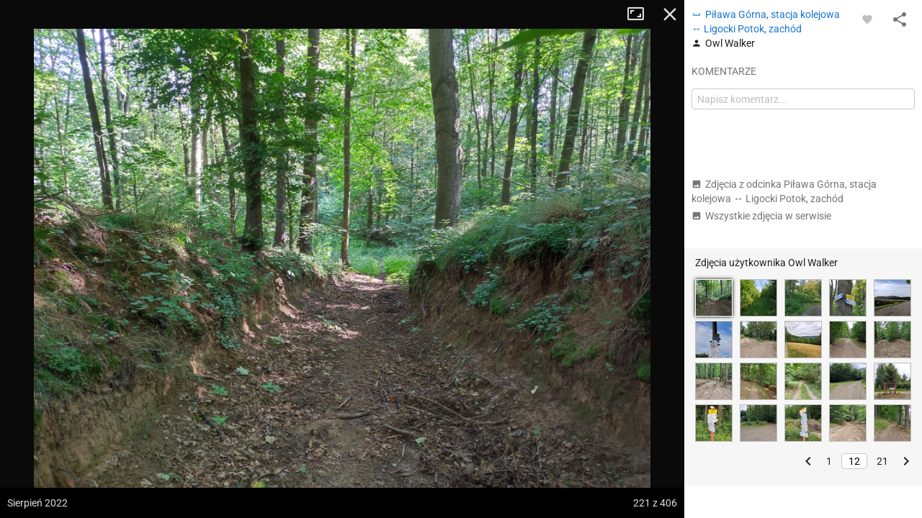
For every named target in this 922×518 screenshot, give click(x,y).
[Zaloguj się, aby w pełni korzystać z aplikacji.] (867, 18)
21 (882, 461)
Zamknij (669, 14)
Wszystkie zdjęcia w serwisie (761, 216)
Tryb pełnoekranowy (641, 14)
